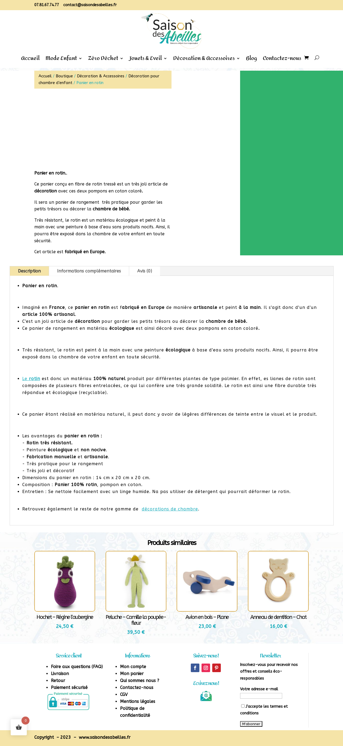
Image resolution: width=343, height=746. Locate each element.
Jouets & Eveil (145, 59)
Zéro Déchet (103, 59)
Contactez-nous (282, 59)
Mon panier (132, 673)
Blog (251, 59)
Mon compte (133, 666)
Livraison (60, 673)
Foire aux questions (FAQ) (77, 666)
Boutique (64, 76)
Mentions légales (137, 701)
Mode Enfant (61, 59)
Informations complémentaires (89, 271)
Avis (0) (144, 271)
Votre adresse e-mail (259, 689)
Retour (58, 680)
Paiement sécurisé (69, 687)
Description (29, 271)
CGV (124, 694)
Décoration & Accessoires (204, 59)
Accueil (30, 59)
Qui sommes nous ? (139, 680)
